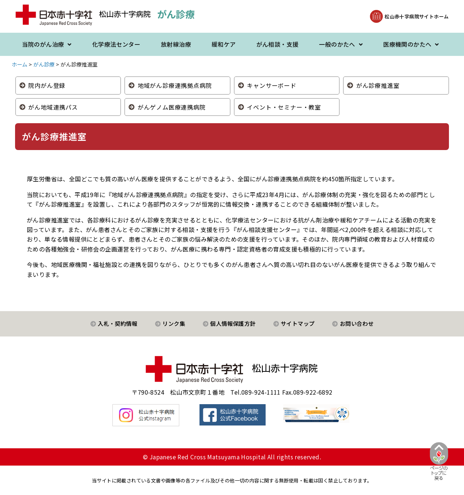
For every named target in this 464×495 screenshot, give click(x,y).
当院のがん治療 (47, 44)
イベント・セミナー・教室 (284, 107)
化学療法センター (116, 44)
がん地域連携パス (53, 107)
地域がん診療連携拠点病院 (175, 85)
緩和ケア (224, 44)
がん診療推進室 (378, 85)
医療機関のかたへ (411, 44)
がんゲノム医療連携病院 (172, 107)
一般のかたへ (341, 44)
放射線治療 (176, 44)
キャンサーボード (271, 85)
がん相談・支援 (277, 44)
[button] (409, 16)
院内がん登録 (46, 85)
